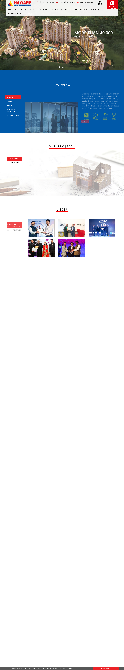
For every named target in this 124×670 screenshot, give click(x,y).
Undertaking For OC (16, 13)
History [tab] (11, 106)
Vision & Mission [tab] (11, 115)
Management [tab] (13, 120)
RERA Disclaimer (68, 668)
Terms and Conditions (54, 668)
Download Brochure (85, 2)
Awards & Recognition (13, 233)
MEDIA (32, 9)
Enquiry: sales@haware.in (65, 2)
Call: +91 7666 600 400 (45, 2)
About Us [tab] (11, 101)
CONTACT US (73, 9)
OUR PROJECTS (23, 9)
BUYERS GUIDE (57, 9)
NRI (66, 9)
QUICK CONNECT (106, 668)
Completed (14, 163)
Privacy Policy (41, 668)
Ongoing (13, 158)
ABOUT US (12, 9)
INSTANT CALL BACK (112, 6)
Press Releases (14, 238)
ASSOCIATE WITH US (43, 9)
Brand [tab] (10, 110)
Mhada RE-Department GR (90, 9)
